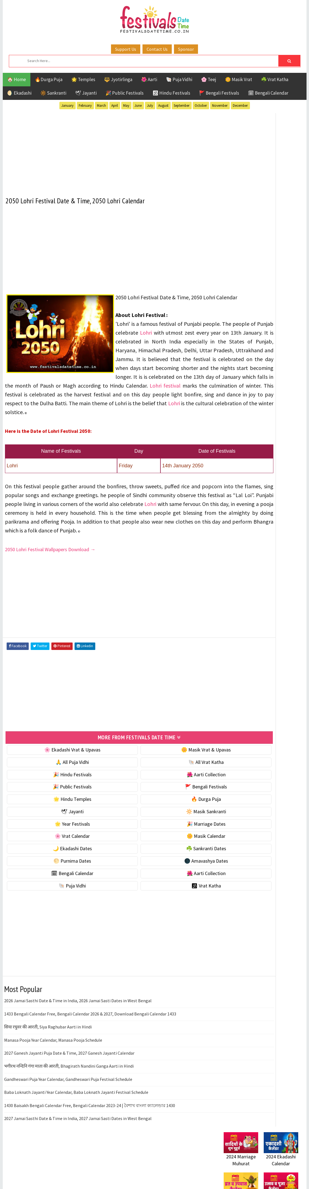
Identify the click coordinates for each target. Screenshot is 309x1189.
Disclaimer (231, 684)
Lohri (122, 347)
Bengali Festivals (242, 494)
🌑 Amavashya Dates (161, 892)
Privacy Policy (235, 694)
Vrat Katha (276, 542)
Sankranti (234, 532)
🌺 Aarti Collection (160, 806)
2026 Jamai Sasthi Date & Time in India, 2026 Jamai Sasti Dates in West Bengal (78, 1032)
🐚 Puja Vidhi (179, 79)
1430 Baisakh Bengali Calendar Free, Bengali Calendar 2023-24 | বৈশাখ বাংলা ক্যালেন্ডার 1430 (89, 1137)
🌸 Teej (208, 79)
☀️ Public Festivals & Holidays (254, 316)
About (227, 666)
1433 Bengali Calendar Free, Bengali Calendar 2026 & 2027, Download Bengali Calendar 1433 (90, 1045)
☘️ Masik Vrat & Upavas (247, 281)
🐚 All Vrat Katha (160, 793)
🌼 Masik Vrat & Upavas (160, 781)
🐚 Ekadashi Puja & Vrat (248, 270)
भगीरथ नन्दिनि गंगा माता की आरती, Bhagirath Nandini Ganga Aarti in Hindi (69, 1097)
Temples (248, 542)
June (138, 105)
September (181, 105)
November (220, 105)
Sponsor (186, 49)
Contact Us (157, 49)
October (201, 105)
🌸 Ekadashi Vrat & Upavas (57, 781)
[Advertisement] (109, 149)
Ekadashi (277, 494)
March (101, 105)
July (150, 105)
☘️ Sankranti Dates (161, 880)
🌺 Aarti (149, 79)
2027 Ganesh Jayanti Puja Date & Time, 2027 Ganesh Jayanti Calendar (69, 1084)
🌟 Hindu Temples (57, 830)
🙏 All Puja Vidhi (57, 793)
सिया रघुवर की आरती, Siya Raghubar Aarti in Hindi (48, 1058)
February (85, 105)
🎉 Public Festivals (124, 93)
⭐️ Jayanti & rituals (243, 293)
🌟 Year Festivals (57, 855)
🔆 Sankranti (53, 93)
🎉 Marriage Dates (160, 855)
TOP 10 (285, 532)
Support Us (125, 49)
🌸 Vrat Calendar (57, 868)
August (163, 105)
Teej (228, 542)
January (67, 105)
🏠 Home (16, 79)
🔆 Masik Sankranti (161, 843)
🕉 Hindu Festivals (171, 93)
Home (227, 657)
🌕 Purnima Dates (57, 892)
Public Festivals (241, 523)
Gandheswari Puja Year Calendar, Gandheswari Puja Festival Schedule (68, 1110)
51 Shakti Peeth (240, 484)
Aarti (268, 484)
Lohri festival (90, 409)
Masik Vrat (267, 513)
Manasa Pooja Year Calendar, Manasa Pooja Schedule (53, 1071)
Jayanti (272, 503)
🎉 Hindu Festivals (57, 806)
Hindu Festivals (240, 503)
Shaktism (262, 532)
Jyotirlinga (236, 513)
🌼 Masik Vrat (238, 79)
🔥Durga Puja (48, 79)
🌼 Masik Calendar (160, 868)
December (240, 105)
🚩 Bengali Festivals (219, 93)
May (126, 105)
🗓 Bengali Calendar (268, 93)
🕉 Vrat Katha (160, 917)
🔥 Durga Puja (160, 830)
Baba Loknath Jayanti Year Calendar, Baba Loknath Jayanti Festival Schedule (76, 1123)
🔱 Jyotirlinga (118, 79)
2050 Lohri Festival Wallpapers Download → (51, 582)
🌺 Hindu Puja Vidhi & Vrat (250, 305)
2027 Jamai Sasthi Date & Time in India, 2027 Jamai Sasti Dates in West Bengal (78, 1150)
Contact (229, 675)
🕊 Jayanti (86, 93)
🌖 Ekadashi (19, 93)
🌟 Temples (83, 79)
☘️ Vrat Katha (274, 79)
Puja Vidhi (275, 523)
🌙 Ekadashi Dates (57, 880)
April (114, 105)
